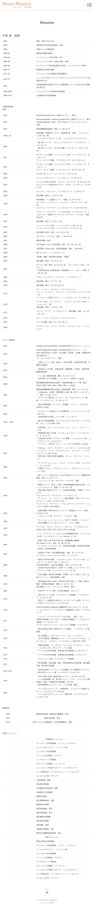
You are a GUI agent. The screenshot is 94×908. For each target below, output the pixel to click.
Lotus (51, 903)
